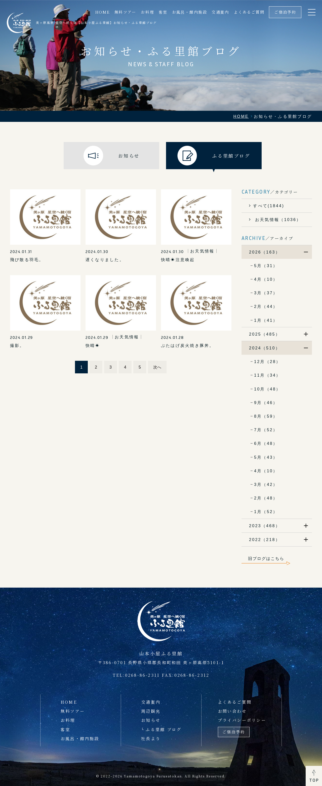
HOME (102, 12)
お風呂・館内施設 (189, 12)
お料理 (147, 12)
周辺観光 (150, 711)
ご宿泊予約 (285, 12)
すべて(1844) (268, 205)
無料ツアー (125, 12)
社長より (150, 738)
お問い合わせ (232, 711)
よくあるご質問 (249, 12)
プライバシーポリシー (242, 720)
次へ (157, 367)
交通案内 (220, 12)
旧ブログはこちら (266, 558)
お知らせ (150, 720)
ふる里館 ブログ (163, 729)
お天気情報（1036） (277, 219)
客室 (163, 12)
